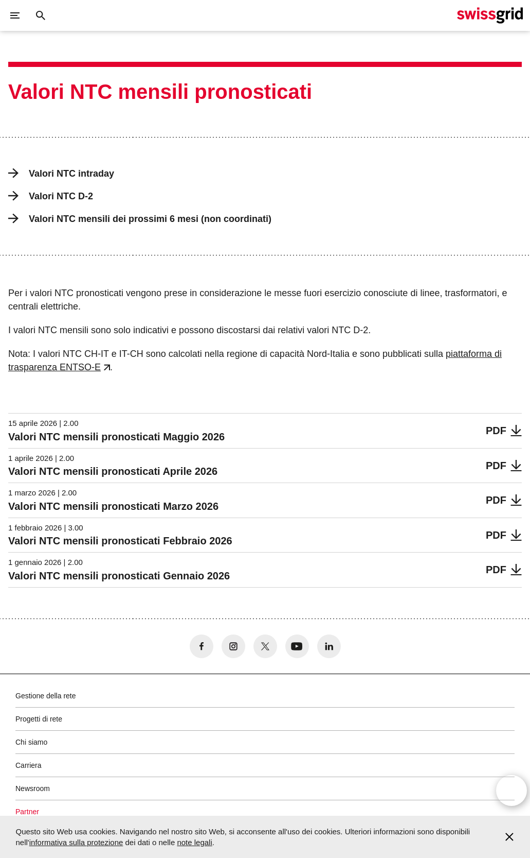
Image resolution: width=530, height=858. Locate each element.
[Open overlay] (511, 793)
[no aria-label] (201, 646)
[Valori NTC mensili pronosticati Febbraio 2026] (265, 535)
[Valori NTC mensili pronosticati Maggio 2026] (265, 431)
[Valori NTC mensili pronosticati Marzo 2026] (265, 500)
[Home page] (490, 15)
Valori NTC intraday (61, 173)
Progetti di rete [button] (38, 719)
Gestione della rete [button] (45, 696)
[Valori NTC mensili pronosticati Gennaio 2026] (265, 570)
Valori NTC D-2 (50, 196)
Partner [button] (27, 812)
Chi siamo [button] (31, 742)
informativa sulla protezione (76, 842)
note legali (194, 842)
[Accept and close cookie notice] (509, 837)
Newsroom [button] (32, 788)
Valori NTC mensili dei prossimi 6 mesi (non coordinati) (139, 218)
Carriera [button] (28, 765)
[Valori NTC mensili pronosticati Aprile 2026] (265, 466)
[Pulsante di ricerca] (40, 15)
